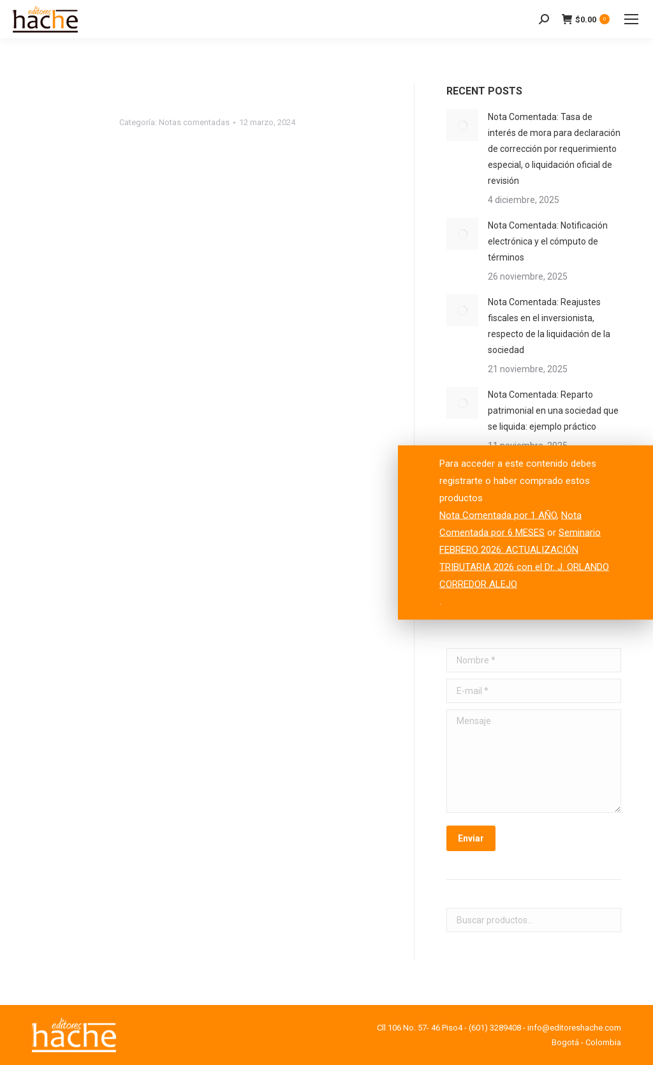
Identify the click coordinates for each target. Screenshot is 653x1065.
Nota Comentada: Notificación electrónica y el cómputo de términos (548, 241)
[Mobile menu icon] (631, 19)
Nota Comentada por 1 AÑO (498, 515)
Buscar (607, 920)
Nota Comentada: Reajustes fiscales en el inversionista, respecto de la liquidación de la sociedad (549, 326)
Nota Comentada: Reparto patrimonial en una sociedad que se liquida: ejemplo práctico (553, 410)
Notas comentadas (194, 122)
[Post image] (462, 125)
